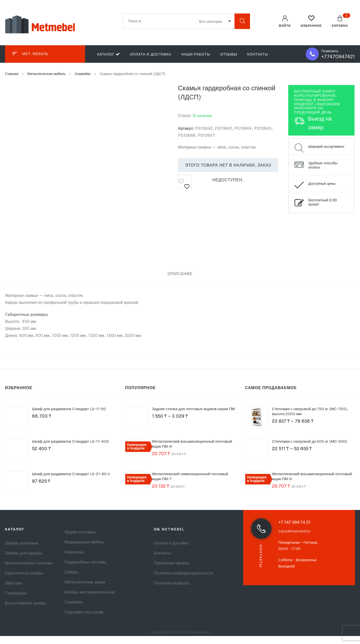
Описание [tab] (180, 274)
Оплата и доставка (150, 54)
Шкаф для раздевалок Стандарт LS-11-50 (71, 417)
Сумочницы (15, 601)
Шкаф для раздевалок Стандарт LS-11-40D (72, 450)
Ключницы (74, 560)
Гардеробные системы (85, 570)
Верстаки (13, 591)
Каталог (108, 54)
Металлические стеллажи (28, 571)
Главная (11, 74)
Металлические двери (85, 590)
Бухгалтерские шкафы (25, 611)
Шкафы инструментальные (89, 600)
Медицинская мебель (84, 550)
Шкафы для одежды (23, 561)
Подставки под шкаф (83, 620)
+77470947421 (338, 57)
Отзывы (228, 54)
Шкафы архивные (21, 551)
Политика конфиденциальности (183, 581)
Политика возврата (171, 591)
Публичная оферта (171, 571)
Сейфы (71, 580)
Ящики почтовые (80, 540)
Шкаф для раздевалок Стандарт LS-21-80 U (73, 482)
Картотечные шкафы (24, 581)
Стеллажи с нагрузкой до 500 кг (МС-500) (311, 450)
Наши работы (195, 54)
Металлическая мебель (46, 74)
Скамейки (82, 74)
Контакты (257, 54)
